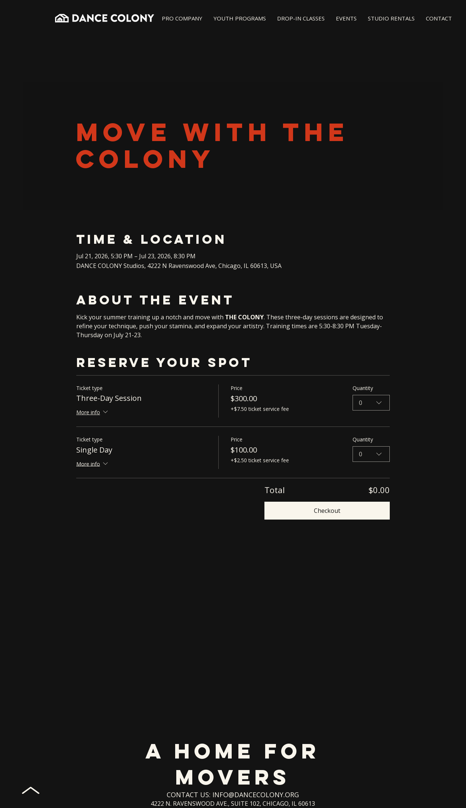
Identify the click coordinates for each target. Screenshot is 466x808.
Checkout (327, 511)
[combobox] (371, 402)
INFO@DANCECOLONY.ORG (255, 794)
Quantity (363, 388)
